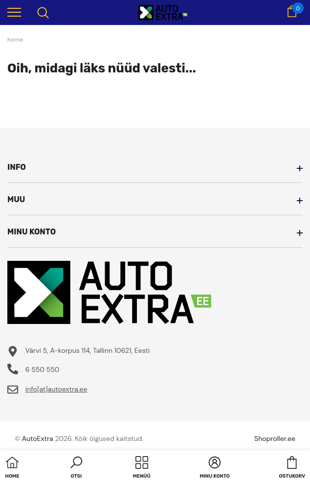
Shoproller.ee (274, 438)
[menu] (14, 12)
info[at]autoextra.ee (56, 389)
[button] (76, 468)
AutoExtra (37, 438)
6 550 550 (42, 369)
